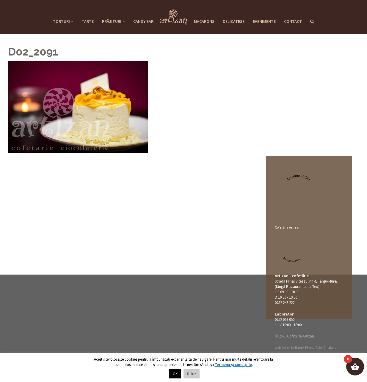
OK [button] (175, 373)
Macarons (204, 21)
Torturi (63, 21)
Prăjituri (113, 21)
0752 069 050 (284, 319)
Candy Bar (143, 21)
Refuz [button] (191, 373)
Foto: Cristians (326, 347)
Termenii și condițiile (233, 364)
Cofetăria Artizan (287, 227)
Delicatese (233, 21)
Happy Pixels (304, 347)
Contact (293, 21)
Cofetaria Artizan (173, 15)
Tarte (88, 21)
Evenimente (264, 21)
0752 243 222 (284, 302)
